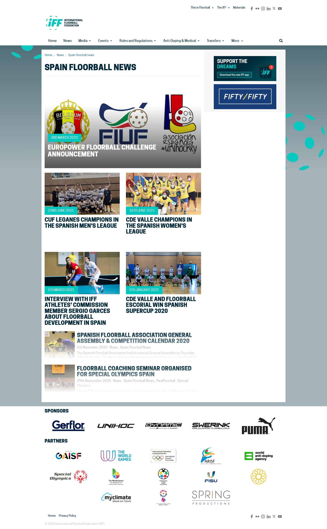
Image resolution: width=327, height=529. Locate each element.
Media (82, 41)
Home (52, 41)
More (237, 41)
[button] (212, 7)
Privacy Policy (67, 515)
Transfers (214, 41)
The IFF (221, 7)
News (67, 41)
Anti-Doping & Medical (179, 41)
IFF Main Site (64, 23)
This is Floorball (200, 7)
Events (103, 41)
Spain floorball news (81, 55)
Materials (239, 7)
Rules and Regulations (135, 41)
